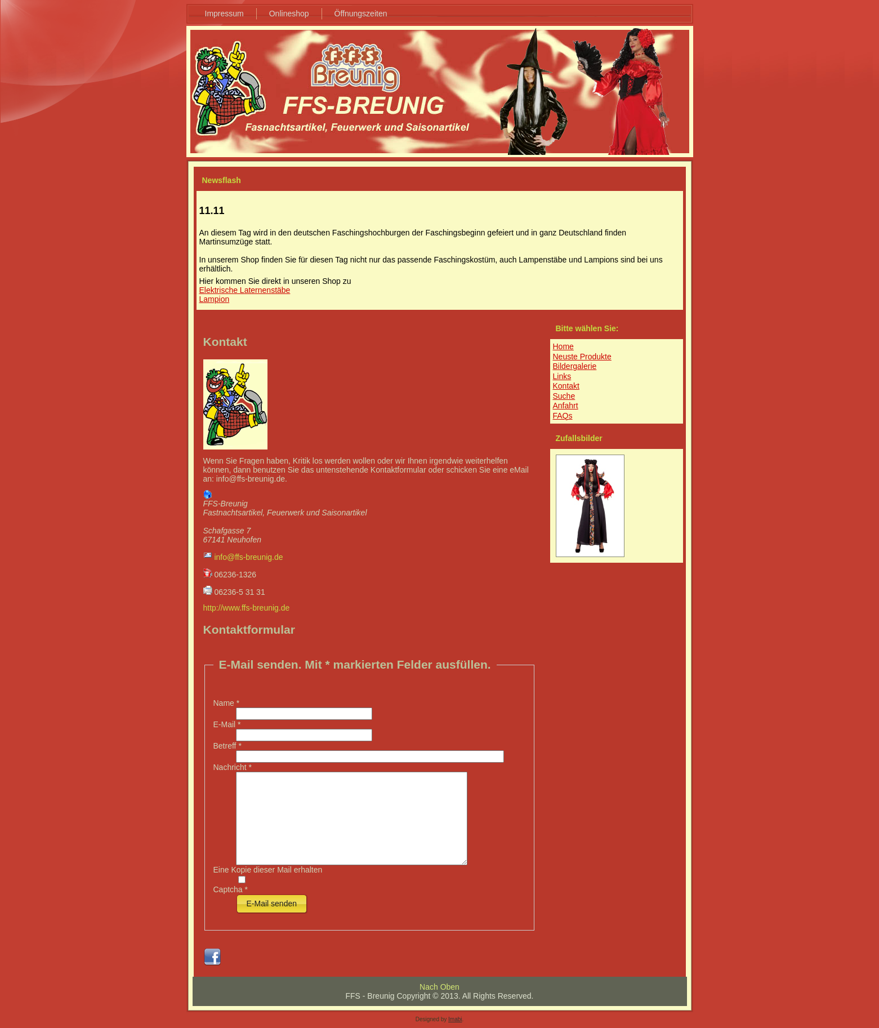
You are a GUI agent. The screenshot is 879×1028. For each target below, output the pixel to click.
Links (562, 376)
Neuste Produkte (582, 356)
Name (226, 702)
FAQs (563, 415)
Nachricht (232, 767)
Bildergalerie (575, 366)
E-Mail (227, 724)
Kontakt (566, 385)
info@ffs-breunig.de (248, 557)
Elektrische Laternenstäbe (245, 290)
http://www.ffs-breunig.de (246, 607)
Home (563, 346)
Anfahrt (565, 405)
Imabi (455, 1019)
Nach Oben (439, 986)
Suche (564, 395)
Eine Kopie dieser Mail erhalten (268, 869)
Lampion (214, 299)
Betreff (227, 745)
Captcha (230, 889)
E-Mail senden (272, 903)
